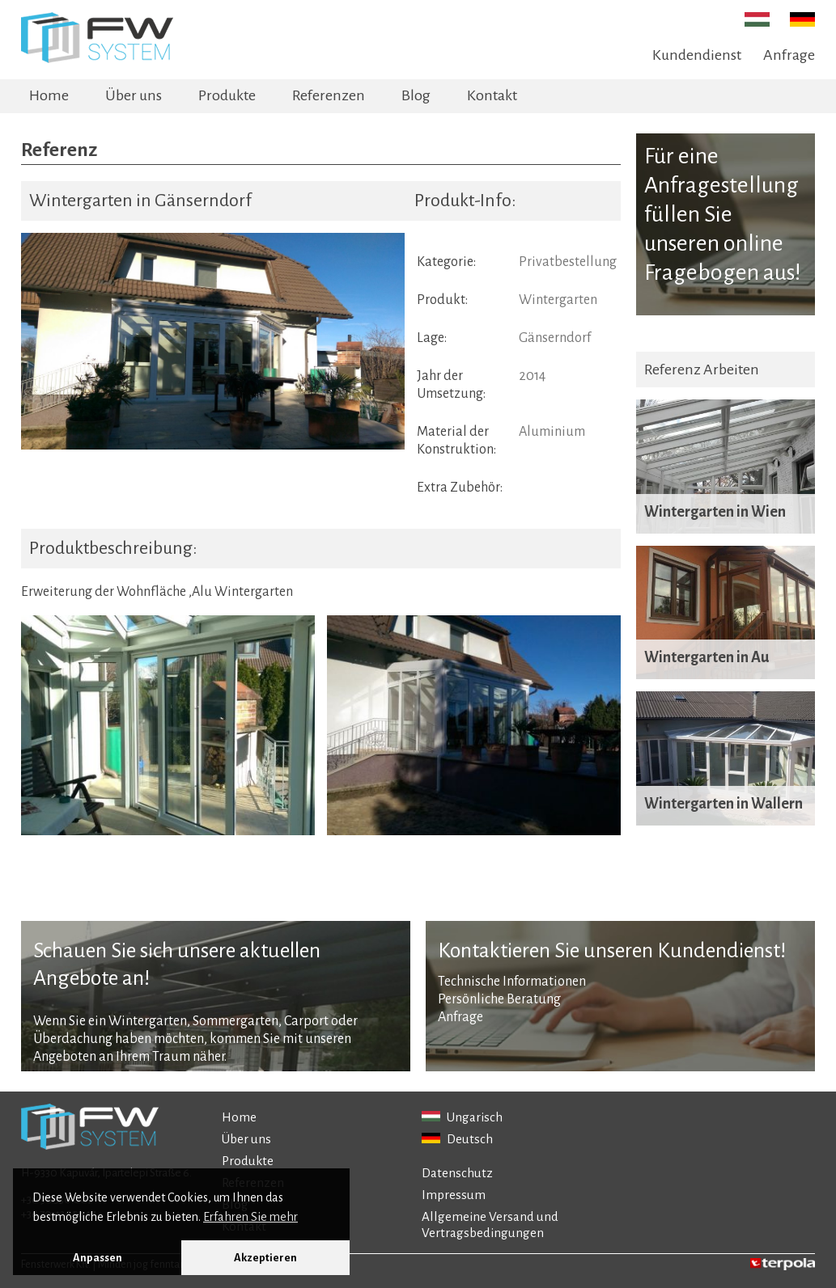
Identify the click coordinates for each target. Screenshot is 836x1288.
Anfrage (789, 55)
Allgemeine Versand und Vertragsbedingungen (490, 1224)
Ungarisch (462, 1117)
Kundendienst (696, 55)
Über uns (133, 95)
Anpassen (97, 1258)
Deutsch (457, 1139)
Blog (416, 95)
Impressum (454, 1194)
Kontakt (492, 95)
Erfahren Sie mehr (250, 1216)
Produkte (227, 95)
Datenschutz (457, 1173)
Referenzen (328, 95)
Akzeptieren (265, 1258)
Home (49, 95)
